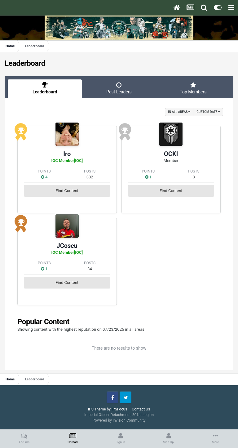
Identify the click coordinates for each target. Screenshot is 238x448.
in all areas (179, 112)
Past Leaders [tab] (118, 88)
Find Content (66, 190)
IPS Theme (97, 409)
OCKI (171, 154)
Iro (67, 154)
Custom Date (208, 112)
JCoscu (67, 245)
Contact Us (141, 409)
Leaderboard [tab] (44, 88)
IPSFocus (119, 409)
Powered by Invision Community (119, 420)
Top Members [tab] (193, 88)
